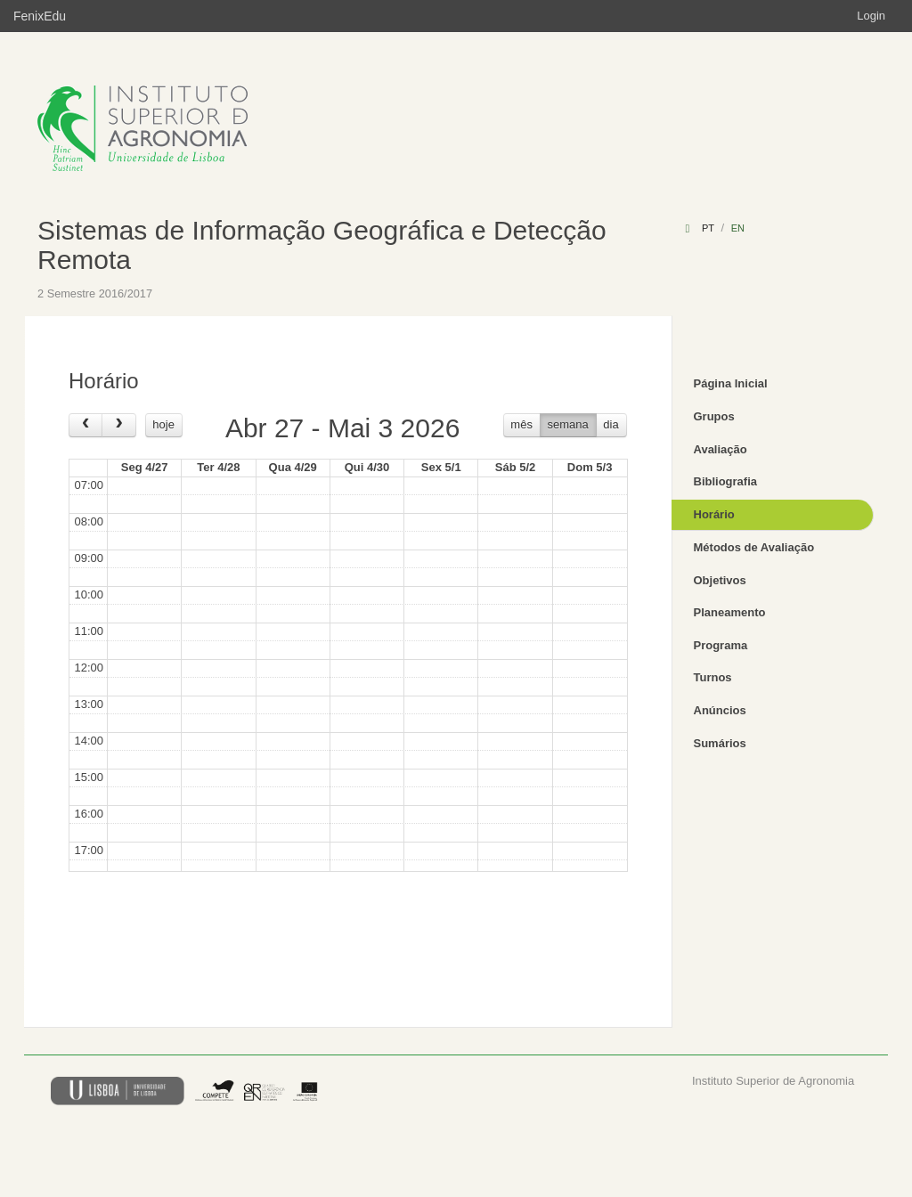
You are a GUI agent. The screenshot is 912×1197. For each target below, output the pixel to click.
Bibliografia (726, 481)
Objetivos (720, 580)
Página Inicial (731, 383)
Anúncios (720, 710)
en (738, 228)
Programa (721, 645)
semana (568, 424)
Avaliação (720, 449)
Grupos (714, 416)
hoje (163, 424)
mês (521, 424)
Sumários (720, 743)
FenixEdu (39, 16)
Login (871, 15)
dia (610, 424)
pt (708, 228)
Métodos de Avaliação (754, 547)
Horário (714, 514)
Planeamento (730, 612)
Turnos (713, 677)
